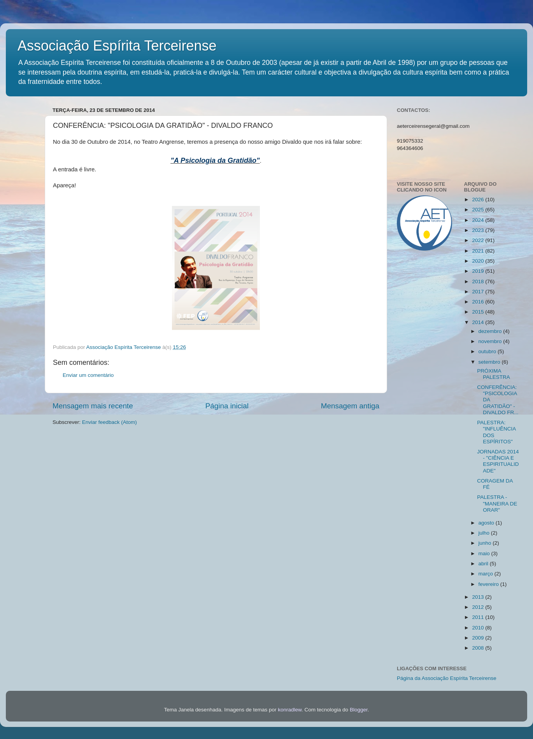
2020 (478, 261)
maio (485, 553)
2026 (478, 199)
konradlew (290, 710)
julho (485, 533)
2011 (478, 617)
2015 (478, 312)
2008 (478, 648)
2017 (478, 292)
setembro (490, 362)
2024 (478, 220)
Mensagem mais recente (93, 406)
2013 (478, 597)
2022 (478, 240)
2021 (478, 251)
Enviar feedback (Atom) (109, 422)
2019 (478, 271)
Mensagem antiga (350, 406)
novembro (491, 341)
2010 (478, 628)
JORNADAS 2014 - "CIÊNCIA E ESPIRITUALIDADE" (498, 461)
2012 (478, 607)
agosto (487, 523)
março (486, 574)
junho (486, 543)
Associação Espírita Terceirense (117, 46)
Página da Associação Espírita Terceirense (446, 678)
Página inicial (227, 406)
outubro (488, 351)
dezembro (491, 331)
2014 (478, 322)
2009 (478, 638)
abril (484, 563)
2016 (478, 302)
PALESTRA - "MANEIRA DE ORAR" (497, 503)
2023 (478, 230)
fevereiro (489, 584)
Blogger (359, 710)
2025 (478, 210)
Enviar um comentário (88, 375)
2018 (478, 281)
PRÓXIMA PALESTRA (493, 374)
